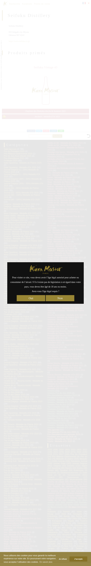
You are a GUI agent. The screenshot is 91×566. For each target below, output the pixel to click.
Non (60, 298)
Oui (31, 298)
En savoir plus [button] (46, 562)
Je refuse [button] (63, 559)
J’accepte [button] (78, 559)
